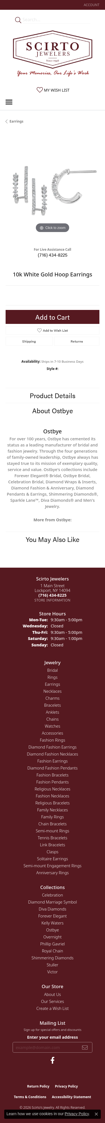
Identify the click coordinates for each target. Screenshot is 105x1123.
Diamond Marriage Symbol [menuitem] (52, 902)
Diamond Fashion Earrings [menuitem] (52, 747)
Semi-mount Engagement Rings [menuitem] (52, 865)
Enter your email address (52, 1037)
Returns (77, 341)
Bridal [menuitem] (52, 670)
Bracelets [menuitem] (52, 705)
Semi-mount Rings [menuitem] (52, 830)
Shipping (29, 341)
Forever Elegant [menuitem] (52, 916)
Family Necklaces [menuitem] (52, 810)
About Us (52, 994)
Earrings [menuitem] (52, 684)
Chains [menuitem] (52, 719)
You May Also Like (53, 539)
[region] (52, 187)
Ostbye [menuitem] (52, 930)
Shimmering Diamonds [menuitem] (53, 957)
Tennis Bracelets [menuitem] (52, 837)
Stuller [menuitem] (53, 964)
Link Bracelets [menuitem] (52, 844)
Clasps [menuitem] (52, 851)
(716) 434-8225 (52, 255)
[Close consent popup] (96, 1114)
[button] (91, 5)
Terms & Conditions (30, 1097)
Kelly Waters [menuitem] (52, 923)
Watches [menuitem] (52, 726)
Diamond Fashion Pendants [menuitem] (52, 768)
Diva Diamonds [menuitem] (52, 909)
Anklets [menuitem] (52, 712)
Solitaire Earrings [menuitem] (52, 858)
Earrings (17, 121)
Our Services (52, 1001)
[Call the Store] (52, 595)
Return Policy (38, 1086)
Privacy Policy (66, 1086)
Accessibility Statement (71, 1097)
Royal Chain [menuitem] (52, 951)
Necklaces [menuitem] (52, 691)
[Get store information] (52, 600)
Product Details (52, 395)
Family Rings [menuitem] (52, 816)
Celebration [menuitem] (52, 895)
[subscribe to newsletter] (85, 1047)
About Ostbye (52, 410)
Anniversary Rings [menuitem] (52, 872)
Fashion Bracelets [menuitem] (52, 775)
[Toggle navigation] (9, 102)
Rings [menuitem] (53, 677)
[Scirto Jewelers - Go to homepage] (53, 55)
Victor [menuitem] (52, 971)
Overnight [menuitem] (52, 937)
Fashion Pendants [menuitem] (52, 782)
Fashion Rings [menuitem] (52, 740)
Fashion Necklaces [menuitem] (52, 796)
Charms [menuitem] (52, 698)
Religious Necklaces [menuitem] (53, 789)
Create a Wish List (52, 1008)
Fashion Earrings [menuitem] (52, 761)
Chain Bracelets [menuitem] (52, 823)
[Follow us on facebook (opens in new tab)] (52, 1060)
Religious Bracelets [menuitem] (52, 803)
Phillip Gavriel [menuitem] (52, 944)
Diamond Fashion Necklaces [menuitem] (52, 754)
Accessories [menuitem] (52, 733)
